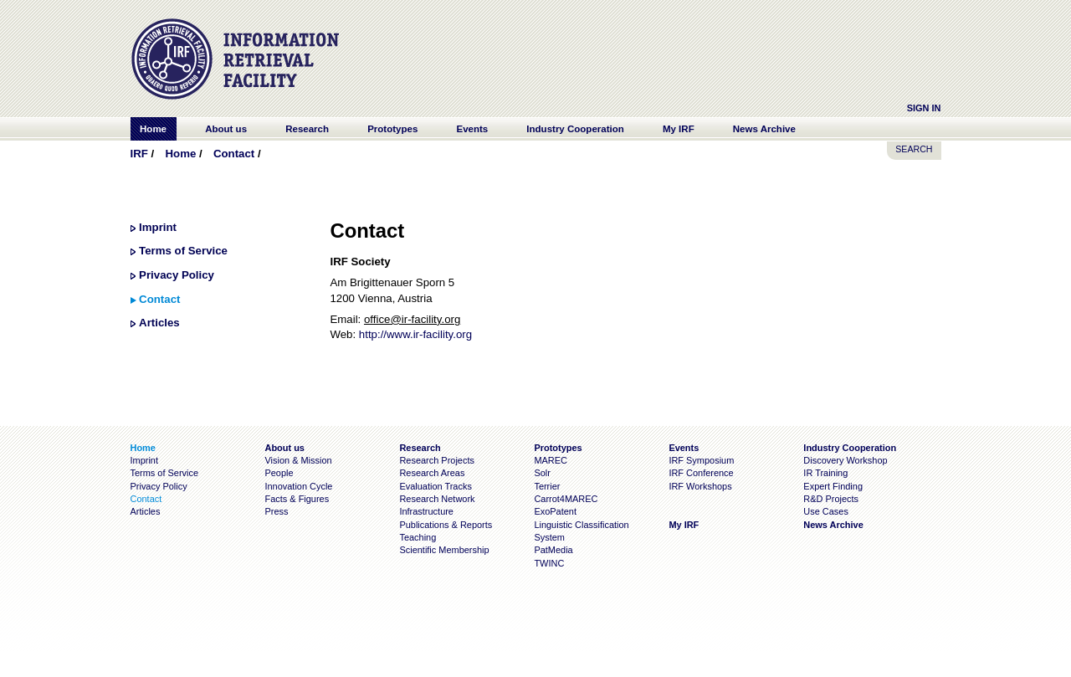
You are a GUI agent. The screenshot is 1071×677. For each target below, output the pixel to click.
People (278, 473)
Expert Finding (833, 486)
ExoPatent (555, 511)
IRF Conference (701, 473)
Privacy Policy (176, 275)
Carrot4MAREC (565, 499)
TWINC (549, 563)
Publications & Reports (445, 525)
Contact (233, 153)
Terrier (547, 486)
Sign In (924, 108)
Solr (542, 473)
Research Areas (431, 473)
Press (276, 511)
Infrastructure (426, 511)
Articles (159, 322)
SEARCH (913, 149)
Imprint (158, 227)
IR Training (825, 473)
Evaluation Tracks (435, 486)
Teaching (417, 537)
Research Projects (436, 460)
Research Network (436, 499)
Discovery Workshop (845, 460)
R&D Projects (830, 499)
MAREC (550, 460)
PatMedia (553, 550)
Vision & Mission (297, 460)
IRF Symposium (701, 460)
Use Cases (825, 511)
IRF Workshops (700, 486)
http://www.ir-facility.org (415, 334)
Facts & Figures (296, 499)
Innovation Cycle (298, 486)
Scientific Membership (444, 550)
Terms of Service (183, 250)
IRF (139, 153)
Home (180, 153)
